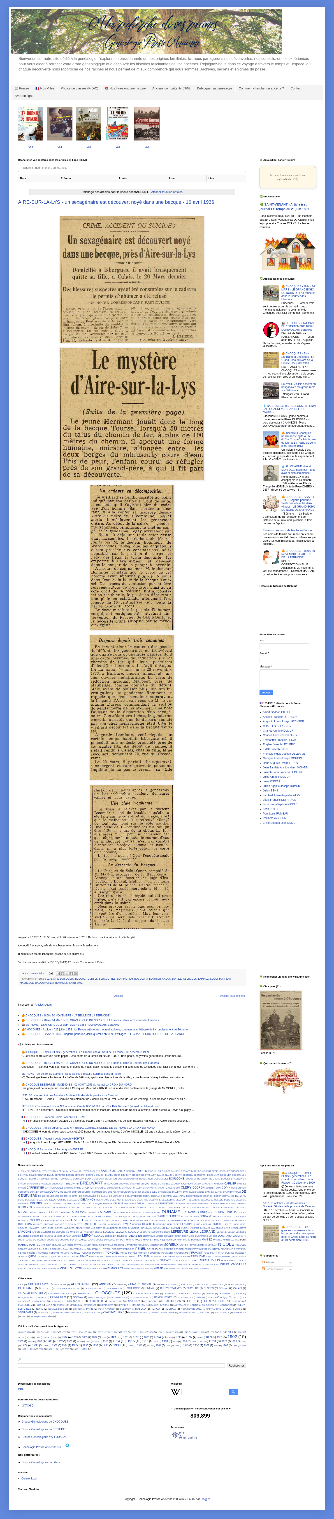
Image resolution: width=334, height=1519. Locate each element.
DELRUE (118, 1203)
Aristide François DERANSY (280, 717)
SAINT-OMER (76, 982)
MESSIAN (119, 1245)
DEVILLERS (111, 1207)
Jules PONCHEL (273, 781)
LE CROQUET (151, 1301)
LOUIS (21, 1239)
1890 (114, 1337)
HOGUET (22, 1228)
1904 (30, 1341)
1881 (55, 1337)
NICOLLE (241, 1244)
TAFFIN (215, 1260)
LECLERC (108, 1231)
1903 (20, 1341)
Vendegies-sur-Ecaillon (41, 1316)
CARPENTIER (35, 1187)
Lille (39, 1305)
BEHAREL (23, 1175)
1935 (75, 1345)
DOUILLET (217, 1207)
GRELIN (195, 1220)
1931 (45, 1345)
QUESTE (22, 1256)
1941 (130, 1345)
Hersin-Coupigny (218, 1297)
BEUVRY (46, 1288)
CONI (218, 1188)
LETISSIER (110, 1236)
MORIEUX (171, 1244)
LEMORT (34, 1236)
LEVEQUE (122, 1236)
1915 (131, 1341)
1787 (125, 1332)
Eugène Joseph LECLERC (279, 744)
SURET (204, 1260)
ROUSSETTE (157, 1256)
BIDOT (117, 1175)
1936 (49, 978)
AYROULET (55, 1171)
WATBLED (129, 1268)
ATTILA (45, 1171)
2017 (67, 1349)
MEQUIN (96, 1245)
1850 (212, 1332)
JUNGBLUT (133, 1228)
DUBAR (32, 1212)
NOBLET (22, 1249)
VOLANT (87, 1268)
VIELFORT (205, 1312)
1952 (206, 1345)
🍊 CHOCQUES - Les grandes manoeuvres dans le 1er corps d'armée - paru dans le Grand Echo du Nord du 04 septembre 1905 (298, 1233)
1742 (90, 1332)
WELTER (149, 1268)
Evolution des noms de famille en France (287, 530)
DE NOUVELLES (87, 1196)
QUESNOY (240, 1253)
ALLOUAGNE (81, 1284)
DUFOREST (132, 1212)
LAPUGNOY (133, 1301)
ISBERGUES (190, 978)
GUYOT (78, 1224)
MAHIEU (171, 1239)
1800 (168, 1332)
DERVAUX (225, 1203)
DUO (210, 1212)
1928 (243, 1341)
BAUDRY (175, 1171)
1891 (126, 1337)
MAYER (87, 1245)
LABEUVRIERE (75, 1301)
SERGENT (116, 1260)
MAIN (179, 1239)
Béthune (223, 1288)
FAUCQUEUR (139, 1216)
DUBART (42, 1212)
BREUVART (91, 1183)
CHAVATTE (161, 1187)
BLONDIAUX (200, 1175)
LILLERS (191, 1301)
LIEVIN (177, 1301)
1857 (221, 1332)
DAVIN (226, 1192)
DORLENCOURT (202, 1207)
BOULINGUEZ (161, 1178)
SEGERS (105, 1260)
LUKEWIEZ (109, 1239)
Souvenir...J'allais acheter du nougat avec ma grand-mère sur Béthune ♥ (298, 387)
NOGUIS (32, 1249)
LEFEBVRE (179, 1231)
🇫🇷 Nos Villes (44, 88)
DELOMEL (82, 1203)
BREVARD (124, 1183)
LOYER (74, 1239)
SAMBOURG (49, 1260)
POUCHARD (154, 1253)
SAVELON (83, 1260)
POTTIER (142, 1253)
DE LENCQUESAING (48, 1196)
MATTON (78, 1245)
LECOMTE (145, 1232)
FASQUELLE (125, 1216)
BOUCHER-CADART (128, 1178)
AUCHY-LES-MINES (166, 1284)
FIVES (239, 1293)
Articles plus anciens (232, 995)
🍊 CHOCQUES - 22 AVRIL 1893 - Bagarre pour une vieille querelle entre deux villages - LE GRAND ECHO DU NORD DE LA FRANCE (103, 1034)
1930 (35, 1345)
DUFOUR (155, 1212)
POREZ (123, 1253)
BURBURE (193, 1288)
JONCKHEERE (110, 1228)
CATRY (77, 1188)
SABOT (209, 1256)
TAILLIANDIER (228, 1260)
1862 (240, 1332)
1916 (145, 1341)
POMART (86, 1252)
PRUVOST (195, 1252)
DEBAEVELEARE (133, 1196)
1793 (151, 1332)
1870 (20, 1337)
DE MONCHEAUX (69, 1196)
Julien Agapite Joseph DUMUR (281, 786)
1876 (37, 1337)
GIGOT (107, 1220)
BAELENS (95, 1171)
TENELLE (23, 1264)
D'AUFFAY (177, 1192)
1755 (98, 1332)
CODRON (198, 1187)
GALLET (77, 1220)
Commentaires (272, 1269)
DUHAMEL (172, 1211)
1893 (146, 1337)
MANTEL (217, 1239)
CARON (22, 1188)
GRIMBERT (228, 1220)
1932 (55, 1345)
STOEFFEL (193, 1260)
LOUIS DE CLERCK (36, 1239)
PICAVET (236, 1249)
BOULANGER (146, 1178)
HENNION (186, 1224)
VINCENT (67, 1268)
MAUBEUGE (27, 982)
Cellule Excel (29, 1478)
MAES (138, 1239)
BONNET (55, 1178)
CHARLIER (126, 1188)
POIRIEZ (75, 1252)
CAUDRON (88, 1187)
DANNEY (209, 1192)
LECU (167, 1232)
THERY (43, 1264)
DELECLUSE (206, 1199)
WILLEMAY (182, 1268)
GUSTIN (69, 1224)
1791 (142, 1332)
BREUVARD (72, 1183)
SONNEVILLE (151, 1260)
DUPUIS (232, 1212)
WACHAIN (97, 1268)
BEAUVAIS (186, 1284)
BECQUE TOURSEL (86, 978)
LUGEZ (99, 1239)
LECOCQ (133, 1231)
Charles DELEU (149, 1192)
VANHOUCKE (212, 1264)
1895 (169, 1337)
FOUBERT (229, 1216)
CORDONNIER (238, 1188)
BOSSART (99, 1178)
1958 (216, 1345)
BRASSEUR (45, 1183)
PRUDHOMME (181, 1253)
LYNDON (120, 1239)
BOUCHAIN (111, 1178)
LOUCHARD (225, 1235)
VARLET (224, 1264)
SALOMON (36, 1260)
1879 (46, 1337)
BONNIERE (66, 1178)
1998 (32, 1349)
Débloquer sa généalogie (214, 88)
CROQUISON (123, 1192)
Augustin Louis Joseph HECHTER (283, 721)
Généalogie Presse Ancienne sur (47, 1447)
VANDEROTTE (152, 1264)
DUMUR (202, 1212)
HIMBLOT (217, 1224)
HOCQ (236, 1224)
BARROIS (141, 1171)
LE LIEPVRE (58, 1232)
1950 (196, 1345)
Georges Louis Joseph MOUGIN (282, 758)
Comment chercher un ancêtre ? (261, 88)
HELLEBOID (173, 1224)
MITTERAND (131, 1245)
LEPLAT (67, 1236)
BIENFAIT (126, 1175)
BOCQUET (225, 1175)
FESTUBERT (225, 1293)
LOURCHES (53, 1239)
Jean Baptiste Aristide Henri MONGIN (285, 767)
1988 (243, 1345)
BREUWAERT (111, 1183)
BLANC (160, 1175)
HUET (43, 1228)
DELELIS (218, 1199)
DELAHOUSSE (57, 1199)
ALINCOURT (60, 1284)
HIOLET (228, 1224)
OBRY (46, 1249)
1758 (107, 1332)
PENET (150, 1249)
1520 (37, 1332)
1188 (29, 1332)
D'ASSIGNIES (164, 1192)
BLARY (178, 1175)
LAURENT (46, 1232)
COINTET (210, 1188)
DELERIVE (229, 1199)
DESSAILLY (88, 1207)
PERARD (168, 1249)
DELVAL (141, 1203)
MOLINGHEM (138, 1305)
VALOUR (121, 1264)
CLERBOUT (174, 1188)
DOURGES (169, 1293)
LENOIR (58, 1236)
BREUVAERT (58, 1183)
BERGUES (217, 1284)
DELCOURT (182, 1199)
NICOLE (226, 1244)
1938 (105, 1345)
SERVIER (127, 1260)
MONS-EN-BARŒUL (159, 1305)
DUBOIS (53, 1212)
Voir (30, 147)
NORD (39, 1308)
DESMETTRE (74, 1207)
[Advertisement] (273, 899)
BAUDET (166, 1171)
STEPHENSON (179, 1260)
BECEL (215, 1171)
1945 (168, 1345)
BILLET (152, 1175)
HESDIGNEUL (184, 1297)
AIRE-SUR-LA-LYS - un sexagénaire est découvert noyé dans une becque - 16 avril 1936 (116, 202)
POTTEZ (132, 1253)
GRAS (187, 1220)
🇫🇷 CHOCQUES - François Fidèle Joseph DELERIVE (53, 1117)
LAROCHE (24, 1231)
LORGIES (220, 1301)
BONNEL (45, 1178)
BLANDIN (169, 1175)
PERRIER (179, 1249)
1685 (64, 1332)
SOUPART (165, 1260)
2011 (58, 1349)
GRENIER (205, 1220)
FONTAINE (206, 1216)
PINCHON (32, 1253)
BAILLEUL (108, 1171)
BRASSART (32, 1183)
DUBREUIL (65, 1212)
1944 (158, 1345)
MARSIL (23, 1244)
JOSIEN (123, 1228)
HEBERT (136, 1224)
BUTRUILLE (164, 1183)
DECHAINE (179, 1195)
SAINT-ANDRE (213, 1309)
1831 (194, 1332)
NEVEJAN (212, 1245)
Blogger (205, 1499)
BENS (50, 1174)
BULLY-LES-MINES (170, 1288)
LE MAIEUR (72, 1232)
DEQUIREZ (191, 1203)
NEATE (192, 1245)
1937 (95, 1345)
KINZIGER (159, 1227)
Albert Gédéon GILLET (276, 712)
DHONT (163, 1207)
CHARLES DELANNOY (277, 726)
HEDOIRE (161, 1224)
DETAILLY (99, 1207)
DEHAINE (240, 1195)
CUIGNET (136, 1192)
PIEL (243, 1249)
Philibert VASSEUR (274, 818)
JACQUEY (96, 1228)
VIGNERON (53, 1268)
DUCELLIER (119, 1212)
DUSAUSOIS (24, 1216)
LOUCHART (239, 1235)
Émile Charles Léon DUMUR (280, 822)
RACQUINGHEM (44, 982)
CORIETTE (23, 1192)
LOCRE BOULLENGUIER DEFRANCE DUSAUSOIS (182, 1236)
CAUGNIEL (100, 1188)
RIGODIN (123, 1256)
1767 (116, 1332)
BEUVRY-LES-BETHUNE (68, 1288)
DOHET (189, 1207)
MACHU (130, 1239)
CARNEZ (241, 1183)
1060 (20, 1332)
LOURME (64, 1239)
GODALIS (125, 1220)
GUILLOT (37, 1224)
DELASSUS (130, 1199)
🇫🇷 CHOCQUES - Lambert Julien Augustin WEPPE (52, 1149)
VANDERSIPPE (168, 1264)
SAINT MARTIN (222, 1256)
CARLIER (230, 1183)
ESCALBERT (47, 1216)
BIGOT (144, 1175)
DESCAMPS (25, 1207)
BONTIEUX (78, 1178)
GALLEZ (89, 1220)
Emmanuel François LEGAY (280, 740)
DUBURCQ (93, 1212)
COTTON (76, 1192)
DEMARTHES (166, 1203)
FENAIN (197, 1293)
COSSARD (65, 1192)
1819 (185, 1332)
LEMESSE (241, 1232)
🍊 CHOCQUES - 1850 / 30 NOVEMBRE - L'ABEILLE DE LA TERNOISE (65, 1015)
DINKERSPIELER (176, 1207)
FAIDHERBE (112, 1216)
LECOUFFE (157, 1232)
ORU (59, 1249)
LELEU (231, 1232)
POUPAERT (167, 1253)
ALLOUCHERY (34, 1171)
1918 (165, 1341)
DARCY (219, 1192)
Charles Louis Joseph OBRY (280, 735)
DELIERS (36, 1203)
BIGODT (136, 1175)
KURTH (184, 1228)
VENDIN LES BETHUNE (163, 1312)
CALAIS (166, 978)
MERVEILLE (107, 1245)
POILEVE (64, 1253)
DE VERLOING (116, 1196)
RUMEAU (170, 1256)
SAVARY (72, 1260)
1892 (136, 1337)
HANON (102, 1224)
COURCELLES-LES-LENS (146, 1293)
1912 (96, 1341)
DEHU (21, 1199)
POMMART (98, 1252)
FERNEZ (210, 1293)
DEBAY (147, 1196)
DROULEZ (241, 1207)
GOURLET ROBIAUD (149, 1220)
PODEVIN (54, 1253)
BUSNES (209, 1288)
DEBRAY (155, 1196)
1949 (185, 1345)
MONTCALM (180, 1305)
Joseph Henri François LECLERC (283, 772)
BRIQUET (146, 1183)
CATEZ (59, 1187)
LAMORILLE (217, 1228)
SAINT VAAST (239, 1256)
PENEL (140, 1248)
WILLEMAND (170, 1268)
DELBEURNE (168, 1199)
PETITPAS (214, 1248)
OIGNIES (77, 1309)
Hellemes (200, 1297)
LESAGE (99, 1235)
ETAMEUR (59, 1216)
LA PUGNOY (56, 1301)
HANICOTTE (90, 1224)
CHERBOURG (84, 1293)
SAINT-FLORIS (233, 1308)
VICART (38, 1268)
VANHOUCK (198, 1264)
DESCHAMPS (60, 1207)
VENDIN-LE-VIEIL (187, 1312)
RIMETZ (133, 1256)
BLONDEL (188, 1175)
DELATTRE (142, 1199)
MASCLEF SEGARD (51, 1245)
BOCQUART (141, 978)
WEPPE (158, 1268)
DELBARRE (155, 1199)
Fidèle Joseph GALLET (277, 749)
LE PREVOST (87, 1232)
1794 (159, 1332)
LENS (165, 1301)
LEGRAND (208, 1231)
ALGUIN (22, 1171)
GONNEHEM (58, 1297)
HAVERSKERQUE (97, 1297)
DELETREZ (23, 1203)
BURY (154, 1183)
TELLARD (241, 1260)
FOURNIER (46, 1220)
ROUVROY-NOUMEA (191, 1309)
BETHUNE (26, 1288)
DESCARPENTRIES (42, 1207)
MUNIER (183, 1245)
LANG (227, 1228)
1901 (220, 1337)
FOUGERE (23, 1220)
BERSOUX (80, 1175)
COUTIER (97, 1192)
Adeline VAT (68, 1171)
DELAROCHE (117, 1199)
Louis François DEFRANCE (279, 799)
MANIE (186, 1239)
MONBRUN (143, 1245)
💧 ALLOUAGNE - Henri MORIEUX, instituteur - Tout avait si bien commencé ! (298, 470)
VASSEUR (238, 1264)
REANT (84, 1256)
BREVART (135, 1183)
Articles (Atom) (44, 1004)
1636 (46, 1332)
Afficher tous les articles (167, 192)
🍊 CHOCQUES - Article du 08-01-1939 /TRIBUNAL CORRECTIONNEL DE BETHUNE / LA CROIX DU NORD (88, 1127)
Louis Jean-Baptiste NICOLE (280, 804)
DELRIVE (107, 1203)
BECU (243, 1171)
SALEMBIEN (24, 1260)
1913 (105, 1341)
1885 (85, 1337)
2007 (49, 1349)
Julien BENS (270, 790)
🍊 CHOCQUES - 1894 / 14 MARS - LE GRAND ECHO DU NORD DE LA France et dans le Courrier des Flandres (90, 1020)
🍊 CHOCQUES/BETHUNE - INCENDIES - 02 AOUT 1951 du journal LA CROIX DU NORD (76, 1084)
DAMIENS (199, 1192)
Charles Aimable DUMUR (278, 730)
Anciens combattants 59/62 (171, 88)
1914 (116, 1341)
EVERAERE (71, 1216)
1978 (234, 1345)
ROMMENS (61, 982)
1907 (60, 1341)
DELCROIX (193, 1199)
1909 (69, 1341)
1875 (29, 1337)
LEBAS (98, 1232)
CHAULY (137, 1188)
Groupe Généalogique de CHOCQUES (44, 1421)
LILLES (207, 1301)
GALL (67, 1220)
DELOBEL (57, 1203)
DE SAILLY (102, 1196)
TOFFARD (72, 1264)
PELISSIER (129, 1249)
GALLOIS (98, 1220)
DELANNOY (87, 1199)
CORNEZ (44, 1192)
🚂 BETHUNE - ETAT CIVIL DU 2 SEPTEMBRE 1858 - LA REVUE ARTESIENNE (70, 1024)
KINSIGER (146, 1227)
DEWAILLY (142, 1207)
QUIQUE (52, 1256)
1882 (64, 1337)
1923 (212, 1341)
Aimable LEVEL (81, 1171)
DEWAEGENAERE (127, 1207)
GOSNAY (78, 1297)
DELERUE (241, 1199)
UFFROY (111, 1264)
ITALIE (235, 1297)
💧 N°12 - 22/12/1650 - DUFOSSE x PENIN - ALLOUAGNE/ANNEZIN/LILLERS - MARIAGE (289, 409)
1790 (133, 1332)
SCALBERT (94, 1260)
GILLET (115, 1220)
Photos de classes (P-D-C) (79, 88)
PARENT (97, 1248)
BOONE (89, 1178)
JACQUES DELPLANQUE (77, 1228)
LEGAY (214, 978)
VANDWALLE (183, 1264)
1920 (184, 1341)
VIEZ (44, 1268)
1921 (193, 1341)
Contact (295, 88)
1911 (88, 1341)
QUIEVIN (42, 1256)
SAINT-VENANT (114, 1312)
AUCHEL (146, 1284)
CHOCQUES (107, 1292)
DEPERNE (180, 1203)
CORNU (54, 1191)
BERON (70, 1175)
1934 (64, 1345)
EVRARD (82, 1216)
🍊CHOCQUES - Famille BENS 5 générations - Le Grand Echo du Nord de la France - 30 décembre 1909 (85, 1052)
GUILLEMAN (25, 1224)
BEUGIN (100, 1175)
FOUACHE (218, 1216)
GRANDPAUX (176, 1220)
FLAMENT (174, 1216)
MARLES (75, 1305)
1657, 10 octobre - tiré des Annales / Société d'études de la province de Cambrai (69, 1095)
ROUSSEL (144, 1256)
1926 (234, 1341)
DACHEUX (188, 1192)
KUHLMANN (173, 1227)
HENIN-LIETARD (163, 1297)
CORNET (34, 1192)
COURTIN (86, 1192)
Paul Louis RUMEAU (275, 813)
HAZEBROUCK (117, 1297)
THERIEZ (33, 1264)
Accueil (118, 995)
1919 (175, 1341)
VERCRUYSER (25, 1268)
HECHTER (148, 1224)
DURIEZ (176, 978)
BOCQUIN (23, 1178)
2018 (75, 1349)
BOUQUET (191, 1178)
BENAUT (41, 1175)
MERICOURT (107, 1305)
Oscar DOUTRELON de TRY (77, 1249)
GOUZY (165, 1220)
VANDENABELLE (135, 1264)
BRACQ (22, 1183)
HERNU (207, 1224)
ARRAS (132, 1284)
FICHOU (151, 1216)
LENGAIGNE (46, 1236)
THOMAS (52, 1264)
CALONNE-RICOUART (30, 1293)
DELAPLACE (102, 1199)
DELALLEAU (73, 1199)
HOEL (243, 1224)
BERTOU (90, 1175)
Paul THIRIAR (217, 1253)
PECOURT (117, 1249)
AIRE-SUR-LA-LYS (63, 978)
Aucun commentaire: (33, 973)
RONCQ (155, 1308)
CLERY (186, 1187)
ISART (50, 1228)
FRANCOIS (58, 1220)
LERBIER (76, 1236)
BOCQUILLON (239, 1175)
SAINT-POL (43, 1312)
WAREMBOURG (113, 1268)
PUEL (206, 1253)
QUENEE (229, 1253)
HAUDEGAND (114, 1224)
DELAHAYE (42, 1199)
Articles (268, 1262)
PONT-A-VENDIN (106, 1309)
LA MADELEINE (38, 1301)
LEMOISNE (23, 1236)
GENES (42, 1297)
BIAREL (109, 1175)
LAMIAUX (203, 978)
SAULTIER (62, 1260)
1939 (117, 1345)
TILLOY (62, 1264)
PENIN (159, 1248)
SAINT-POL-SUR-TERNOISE (67, 1312)
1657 (55, 1332)
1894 (157, 1337)
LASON (36, 1232)
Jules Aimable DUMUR (276, 776)
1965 (225, 1345)
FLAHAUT (162, 1216)
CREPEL (112, 1192)
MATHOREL (68, 1245)
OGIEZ (53, 1249)
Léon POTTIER (272, 809)
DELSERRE (130, 1203)
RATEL (75, 1256)
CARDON (219, 1183)
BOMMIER (155, 978)
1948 (176, 1345)
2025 (84, 1349)
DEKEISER (30, 1199)
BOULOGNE (176, 1178)
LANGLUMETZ (238, 1228)
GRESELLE (216, 1220)
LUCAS (91, 1239)
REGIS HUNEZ (96, 1256)
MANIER (196, 1239)
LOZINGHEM (25, 1305)
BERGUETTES (107, 978)
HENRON (197, 1224)
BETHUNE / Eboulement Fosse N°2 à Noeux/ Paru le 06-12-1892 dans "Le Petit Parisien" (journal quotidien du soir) (90, 1106)
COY (104, 1192)
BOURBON (203, 1178)
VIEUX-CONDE (222, 1312)
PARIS (89, 1308)
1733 (72, 1332)
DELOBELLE (69, 1203)
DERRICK (214, 1203)
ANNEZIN (105, 1284)
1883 (75, 1337)
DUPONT (220, 1212)
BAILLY (121, 1171)
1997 (23, 1349)
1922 (202, 1341)
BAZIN (194, 1171)
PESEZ (187, 1249)
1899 (209, 1337)
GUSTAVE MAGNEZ (54, 1224)
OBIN (39, 1249)
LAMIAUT (194, 1228)
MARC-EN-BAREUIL (56, 1305)
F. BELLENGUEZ (96, 1216)
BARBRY (130, 1171)
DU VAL (22, 1212)
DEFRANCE (228, 1196)
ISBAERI (59, 1228)
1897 (189, 1337)
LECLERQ (121, 1231)
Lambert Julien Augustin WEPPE (282, 795)
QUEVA (32, 1256)
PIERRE (22, 1253)
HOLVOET (33, 1228)
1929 (24, 1345)
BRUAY (150, 1288)
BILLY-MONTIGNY (94, 1288)
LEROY (87, 1235)
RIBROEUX (111, 1256)
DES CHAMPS (238, 1203)
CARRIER (50, 1188)
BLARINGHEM (125, 978)
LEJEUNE (222, 1232)
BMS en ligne (24, 96)
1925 (224, 1341)
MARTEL (34, 1244)
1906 (49, 1341)
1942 (139, 1345)
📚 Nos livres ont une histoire (125, 88)
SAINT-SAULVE (92, 1312)
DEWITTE (153, 1207)
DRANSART (229, 1207)
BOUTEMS (214, 1178)
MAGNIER (148, 1239)
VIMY (23, 1316)
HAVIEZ (126, 1224)
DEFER (218, 1196)
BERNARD (60, 1175)
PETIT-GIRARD (199, 1249)
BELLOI (33, 1175)
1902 (232, 1336)
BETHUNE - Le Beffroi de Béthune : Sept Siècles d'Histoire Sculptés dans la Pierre (71, 1073)
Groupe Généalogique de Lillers (40, 1462)
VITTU (78, 1268)
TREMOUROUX (97, 1264)
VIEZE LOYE (239, 1312)
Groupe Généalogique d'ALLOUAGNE (44, 1437)
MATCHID (27, 1405)
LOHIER (213, 1236)
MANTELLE (228, 1239)
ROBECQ (140, 1308)
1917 (155, 1341)
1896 (178, 1337)
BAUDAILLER (154, 1171)
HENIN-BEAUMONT (140, 1297)
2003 (41, 1349)
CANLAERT (207, 1183)
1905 (39, 1341)
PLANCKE (43, 1253)
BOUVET (225, 1178)
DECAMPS (166, 1196)
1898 (199, 1337)
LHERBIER (135, 1235)
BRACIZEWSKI (238, 1178)
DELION (47, 1203)
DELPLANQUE (95, 1203)
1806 (177, 1332)
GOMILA (134, 1220)
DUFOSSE (144, 1212)
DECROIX (208, 1196)
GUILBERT (240, 1220)
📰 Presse (21, 88)
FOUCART (241, 1216)
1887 (94, 1337)
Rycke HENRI (183, 1256)
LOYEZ (82, 1239)
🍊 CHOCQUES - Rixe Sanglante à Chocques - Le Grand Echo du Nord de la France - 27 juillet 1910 (297, 358)
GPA (20, 1389)
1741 (81, 1332)
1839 (203, 1332)
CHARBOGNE (114, 1188)
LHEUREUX (149, 1236)
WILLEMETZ (195, 1268)
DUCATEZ (105, 1212)
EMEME (36, 1216)
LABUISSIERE (96, 1301)
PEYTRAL (226, 1249)
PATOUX (107, 1249)
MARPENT (225, 978)
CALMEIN (176, 1183)
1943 (149, 1345)
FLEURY (185, 1216)
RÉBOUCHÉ (198, 1256)
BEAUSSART (204, 1171)
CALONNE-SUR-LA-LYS (60, 1293)
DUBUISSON (79, 1212)
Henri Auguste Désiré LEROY (280, 763)
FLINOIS (194, 1216)
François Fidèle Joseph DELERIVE (284, 753)
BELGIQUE (202, 1284)
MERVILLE (122, 1305)
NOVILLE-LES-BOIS (58, 1309)
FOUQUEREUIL (26, 1297)
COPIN (226, 1187)
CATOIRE (68, 1188)
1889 (104, 1337)
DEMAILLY (152, 1203)
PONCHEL (112, 1252)
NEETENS (202, 1245)
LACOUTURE (115, 1301)
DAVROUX (235, 1192)
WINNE (205, 1268)
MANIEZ (207, 1239)
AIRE (20, 1284)
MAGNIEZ (159, 1239)
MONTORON (156, 1245)
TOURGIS (83, 1264)
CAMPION (187, 1183)
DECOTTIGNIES (194, 1196)
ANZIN (120, 1284)
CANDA (197, 1183)
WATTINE (139, 1268)
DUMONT (190, 1212)
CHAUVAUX (148, 1188)
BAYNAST (185, 1171)
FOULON (35, 1220)
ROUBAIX (170, 1308)
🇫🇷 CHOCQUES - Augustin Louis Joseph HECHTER (53, 1138)
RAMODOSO (64, 1256)
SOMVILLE (138, 1260)
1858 (231, 1332)
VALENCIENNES (138, 1312)
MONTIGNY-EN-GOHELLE (203, 1305)
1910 (79, 1341)
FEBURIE (184, 1293)
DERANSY (203, 1203)
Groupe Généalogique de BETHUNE (43, 1429)
